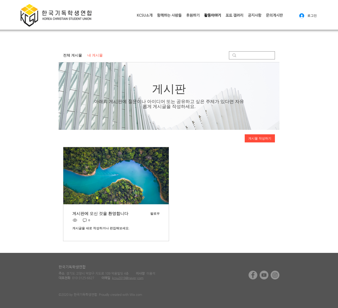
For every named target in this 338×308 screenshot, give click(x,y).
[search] (252, 55)
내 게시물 (95, 55)
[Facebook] (253, 275)
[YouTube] (264, 275)
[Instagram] (275, 275)
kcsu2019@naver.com (128, 278)
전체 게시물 (72, 55)
